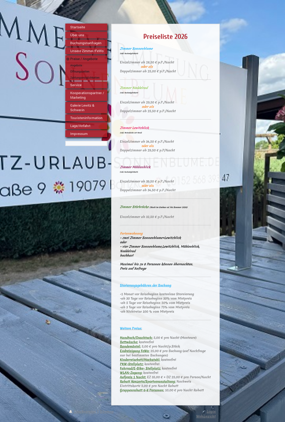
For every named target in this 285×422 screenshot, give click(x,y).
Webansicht (206, 416)
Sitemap (107, 411)
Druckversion (83, 411)
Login (211, 411)
